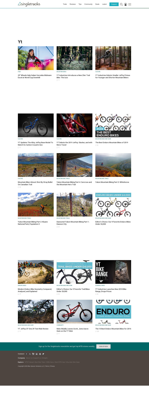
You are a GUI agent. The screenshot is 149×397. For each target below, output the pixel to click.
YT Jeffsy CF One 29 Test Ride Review (33, 329)
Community (88, 4)
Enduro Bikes (22, 285)
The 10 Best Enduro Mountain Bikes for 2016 (113, 329)
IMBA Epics (50, 362)
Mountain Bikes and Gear (103, 139)
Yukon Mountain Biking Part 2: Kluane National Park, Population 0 (33, 223)
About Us (29, 358)
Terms (47, 366)
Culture (97, 71)
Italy (19, 71)
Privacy (52, 366)
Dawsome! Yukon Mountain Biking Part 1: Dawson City (73, 223)
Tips (80, 4)
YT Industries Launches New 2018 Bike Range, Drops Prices (110, 290)
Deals (97, 4)
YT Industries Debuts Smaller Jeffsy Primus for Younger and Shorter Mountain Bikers (112, 76)
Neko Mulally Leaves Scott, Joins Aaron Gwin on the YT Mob (72, 330)
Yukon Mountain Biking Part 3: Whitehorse (112, 182)
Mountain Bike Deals (73, 362)
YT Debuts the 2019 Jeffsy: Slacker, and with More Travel (74, 143)
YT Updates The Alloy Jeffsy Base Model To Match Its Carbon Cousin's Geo (35, 143)
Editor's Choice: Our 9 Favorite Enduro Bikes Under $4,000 (113, 223)
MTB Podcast (29, 362)
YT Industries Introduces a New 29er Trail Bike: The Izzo (73, 76)
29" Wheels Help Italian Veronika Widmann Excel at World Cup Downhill (35, 76)
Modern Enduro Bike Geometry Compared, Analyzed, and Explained (35, 290)
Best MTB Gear (60, 362)
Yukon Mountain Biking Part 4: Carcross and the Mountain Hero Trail (74, 183)
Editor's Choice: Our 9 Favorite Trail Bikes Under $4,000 (73, 290)
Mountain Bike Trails (63, 178)
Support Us (37, 358)
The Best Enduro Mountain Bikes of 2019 (111, 142)
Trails (65, 4)
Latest (104, 4)
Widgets (45, 358)
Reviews (73, 4)
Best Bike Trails (40, 362)
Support (114, 4)
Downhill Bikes (100, 285)
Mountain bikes (61, 71)
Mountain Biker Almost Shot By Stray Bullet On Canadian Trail (35, 183)
